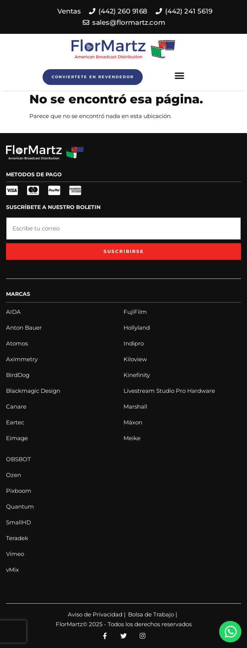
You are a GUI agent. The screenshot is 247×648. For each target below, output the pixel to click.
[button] (180, 75)
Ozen (13, 474)
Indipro (134, 343)
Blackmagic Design (33, 390)
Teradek (17, 538)
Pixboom (18, 490)
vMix (12, 569)
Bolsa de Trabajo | (152, 614)
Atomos (17, 343)
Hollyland (137, 327)
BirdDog (17, 375)
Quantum (20, 506)
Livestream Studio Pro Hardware (169, 390)
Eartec (15, 422)
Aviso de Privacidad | (96, 614)
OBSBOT (18, 459)
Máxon (133, 422)
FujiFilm (135, 311)
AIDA (13, 311)
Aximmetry (22, 359)
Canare (16, 406)
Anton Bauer (24, 327)
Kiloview (135, 359)
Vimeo (15, 553)
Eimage (17, 438)
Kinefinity (137, 375)
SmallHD (18, 522)
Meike (132, 438)
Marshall (135, 406)
